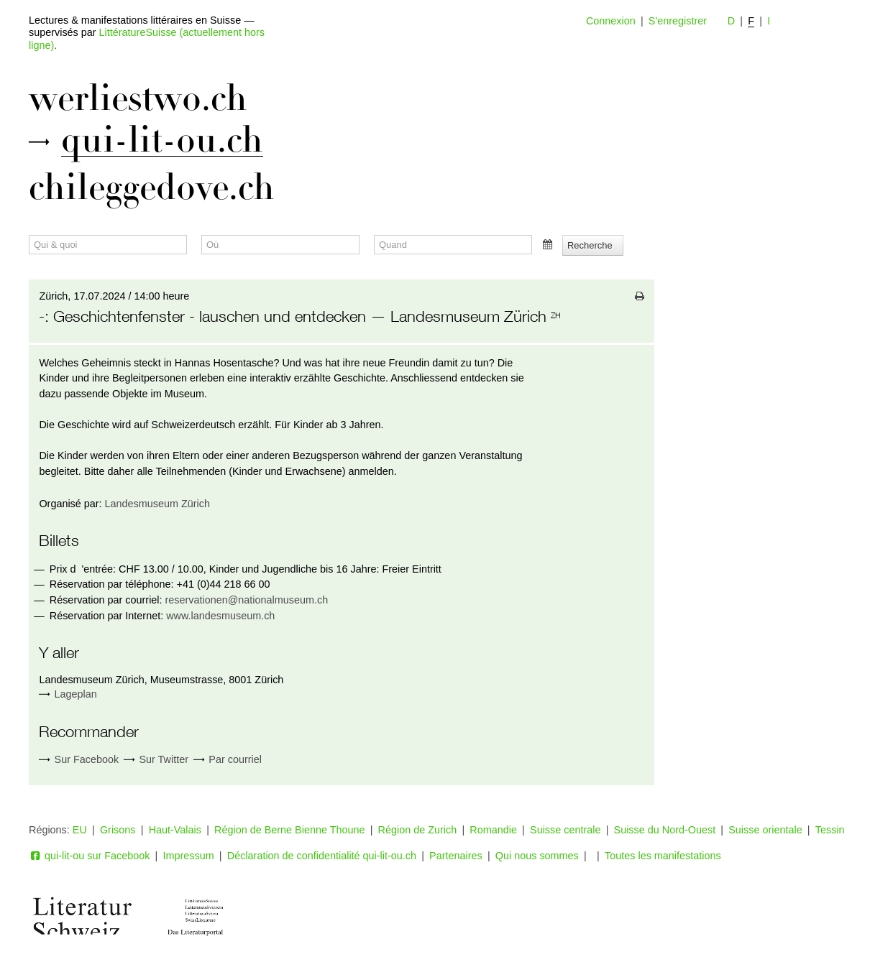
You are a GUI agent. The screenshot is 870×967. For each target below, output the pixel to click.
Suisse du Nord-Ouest (665, 830)
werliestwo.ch (138, 98)
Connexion (611, 21)
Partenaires (455, 855)
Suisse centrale (565, 830)
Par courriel (227, 760)
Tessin (830, 830)
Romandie (493, 830)
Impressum (188, 855)
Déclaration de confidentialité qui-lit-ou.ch (321, 855)
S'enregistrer (678, 21)
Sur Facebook (79, 760)
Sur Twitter (156, 760)
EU (80, 830)
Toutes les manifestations (663, 855)
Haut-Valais (175, 830)
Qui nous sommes (537, 855)
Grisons (118, 830)
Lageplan (76, 694)
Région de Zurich (417, 830)
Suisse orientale (765, 830)
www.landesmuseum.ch (220, 615)
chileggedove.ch (152, 187)
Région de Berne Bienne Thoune (289, 830)
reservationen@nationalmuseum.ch (247, 600)
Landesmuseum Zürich (157, 503)
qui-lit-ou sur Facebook (89, 855)
